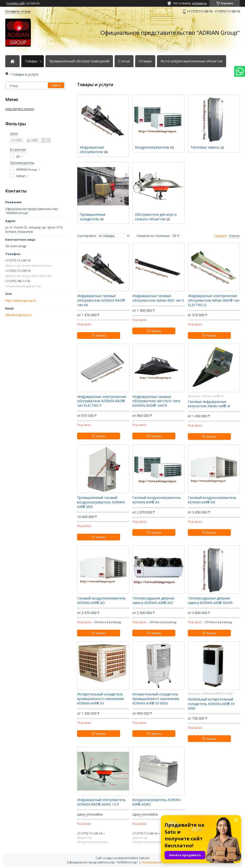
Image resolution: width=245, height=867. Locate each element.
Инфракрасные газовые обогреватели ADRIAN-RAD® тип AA (101, 300)
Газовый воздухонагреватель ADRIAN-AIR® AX (156, 500)
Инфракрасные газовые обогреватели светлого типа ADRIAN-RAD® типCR (156, 401)
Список (234, 236)
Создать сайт (15, 3)
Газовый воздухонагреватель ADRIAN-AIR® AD (101, 600)
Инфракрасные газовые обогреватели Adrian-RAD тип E (158, 298)
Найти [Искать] (56, 85)
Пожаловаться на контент (159, 862)
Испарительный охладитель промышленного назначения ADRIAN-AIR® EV (100, 699)
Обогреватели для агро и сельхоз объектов (156, 216)
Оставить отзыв (17, 11)
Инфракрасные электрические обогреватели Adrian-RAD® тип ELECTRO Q (213, 300)
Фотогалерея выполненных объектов (192, 61)
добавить (199, 3)
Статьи (124, 61)
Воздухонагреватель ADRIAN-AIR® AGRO (156, 802)
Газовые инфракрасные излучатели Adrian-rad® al (209, 404)
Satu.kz (144, 858)
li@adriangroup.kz (18, 315)
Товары (31, 61)
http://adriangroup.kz (20, 301)
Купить (101, 335)
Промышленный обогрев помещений (79, 61)
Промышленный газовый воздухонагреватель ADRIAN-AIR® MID (101, 502)
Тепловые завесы (204, 147)
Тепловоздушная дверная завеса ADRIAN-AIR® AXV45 (210, 600)
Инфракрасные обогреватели (92, 149)
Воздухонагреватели (152, 147)
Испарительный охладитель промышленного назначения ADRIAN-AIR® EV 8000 (155, 699)
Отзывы (145, 61)
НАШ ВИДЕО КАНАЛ (19, 109)
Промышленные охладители (93, 216)
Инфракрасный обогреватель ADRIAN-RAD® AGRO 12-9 (101, 802)
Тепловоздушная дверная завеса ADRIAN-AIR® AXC (153, 600)
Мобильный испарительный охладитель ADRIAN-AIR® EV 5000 (211, 704)
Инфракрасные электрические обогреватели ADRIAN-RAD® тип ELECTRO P (101, 401)
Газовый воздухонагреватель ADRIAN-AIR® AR (212, 500)
